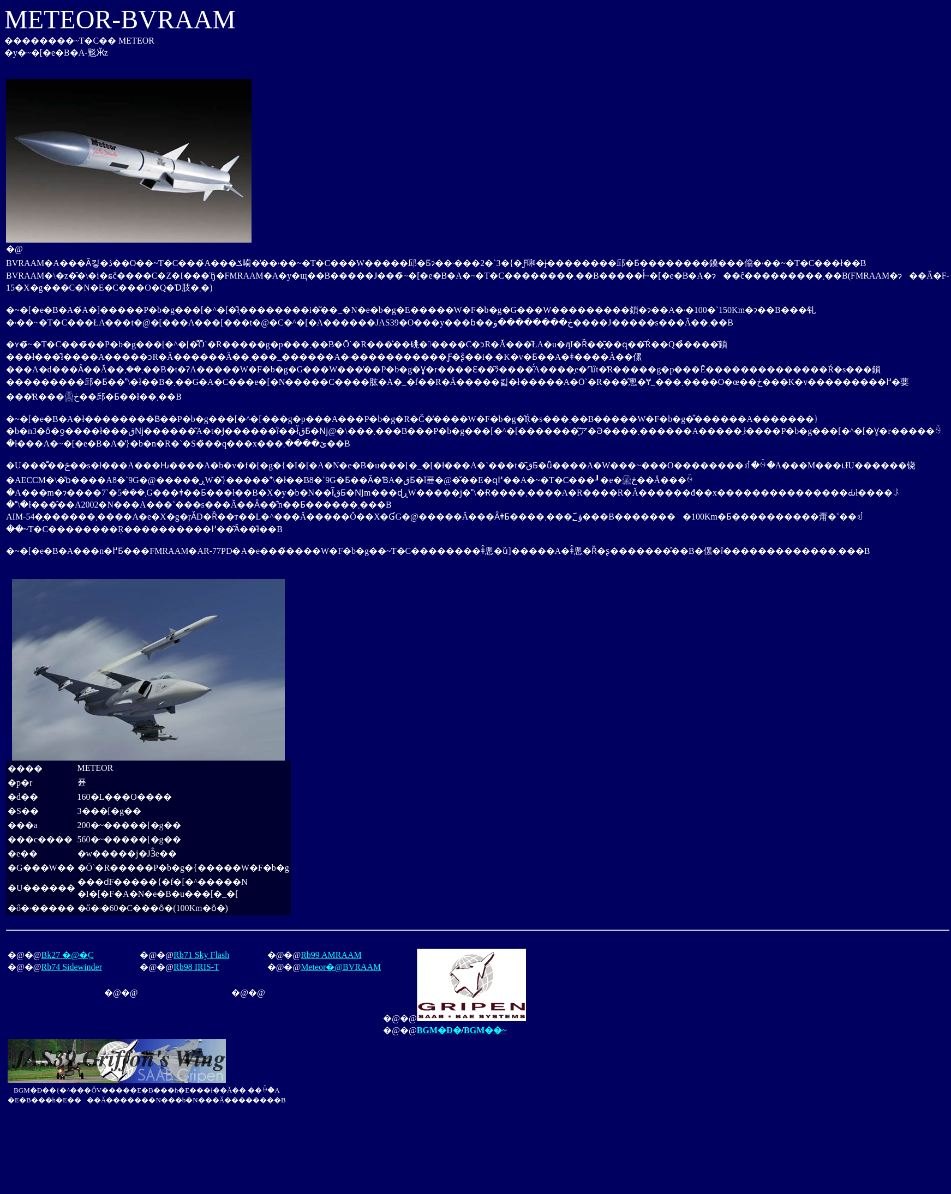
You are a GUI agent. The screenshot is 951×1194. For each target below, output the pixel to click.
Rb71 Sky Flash (201, 955)
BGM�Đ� (439, 1030)
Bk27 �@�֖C (67, 955)
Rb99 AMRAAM (331, 955)
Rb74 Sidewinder (71, 967)
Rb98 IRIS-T (196, 967)
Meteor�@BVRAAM (341, 967)
